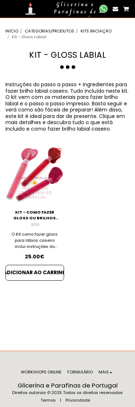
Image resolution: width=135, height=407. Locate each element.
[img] (34, 174)
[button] (8, 8)
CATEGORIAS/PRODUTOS (49, 31)
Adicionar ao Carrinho (34, 272)
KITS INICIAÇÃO (96, 31)
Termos (48, 400)
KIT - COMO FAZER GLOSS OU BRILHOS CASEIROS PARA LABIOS (34, 215)
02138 (35, 225)
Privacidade (78, 400)
